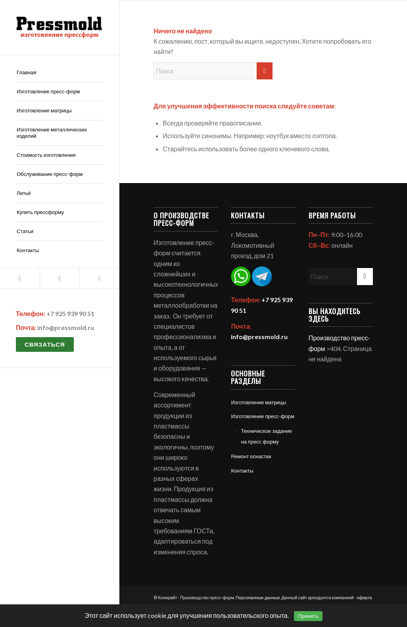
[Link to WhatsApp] (59, 278)
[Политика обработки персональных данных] (59, 27)
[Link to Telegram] (99, 278)
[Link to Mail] (20, 278)
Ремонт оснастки (251, 456)
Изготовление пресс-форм (262, 416)
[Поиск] (213, 70)
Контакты (242, 470)
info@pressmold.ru (65, 327)
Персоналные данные (258, 597)
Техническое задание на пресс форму (266, 436)
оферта (364, 597)
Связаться (45, 344)
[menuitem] (59, 72)
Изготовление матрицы (258, 402)
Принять (308, 616)
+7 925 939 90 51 (70, 313)
